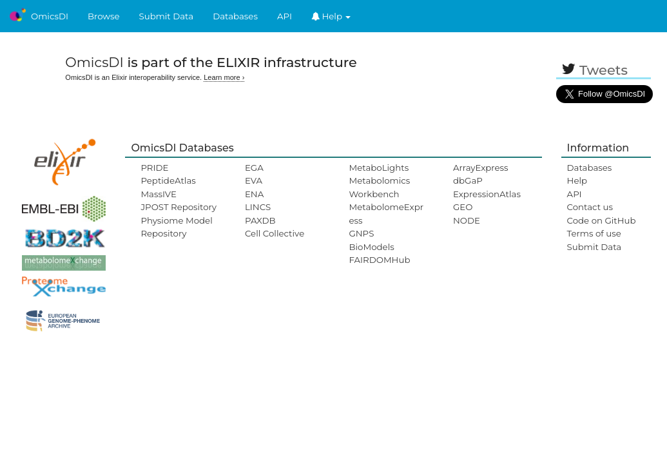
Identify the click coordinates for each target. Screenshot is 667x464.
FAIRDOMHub (379, 260)
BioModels (371, 247)
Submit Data (166, 16)
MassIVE (158, 194)
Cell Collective (274, 233)
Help (331, 16)
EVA (253, 180)
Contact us (590, 207)
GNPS (361, 233)
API (284, 16)
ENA (254, 194)
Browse (104, 16)
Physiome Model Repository (176, 226)
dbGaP (468, 180)
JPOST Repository (178, 207)
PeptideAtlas (167, 180)
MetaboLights (379, 167)
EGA (254, 167)
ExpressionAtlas (487, 194)
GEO (462, 207)
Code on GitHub (601, 220)
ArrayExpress (480, 167)
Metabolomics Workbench (379, 186)
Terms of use (594, 233)
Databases (235, 16)
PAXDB (260, 220)
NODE (466, 220)
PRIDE (154, 167)
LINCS (258, 207)
